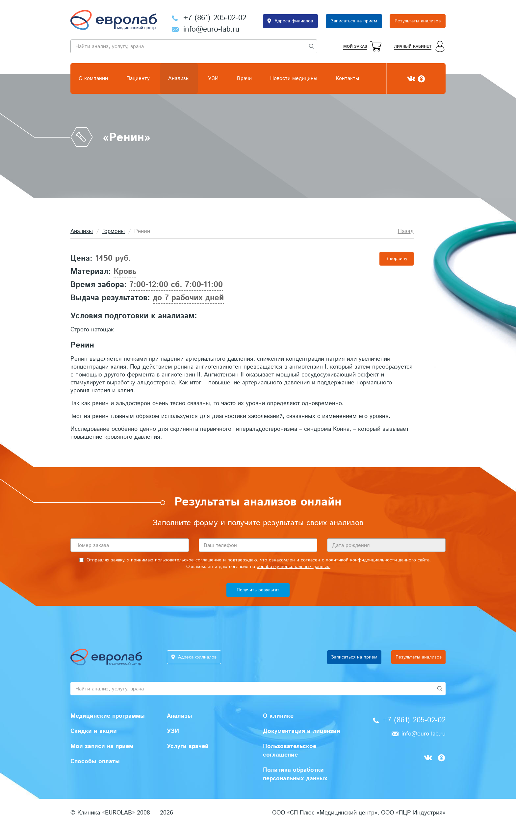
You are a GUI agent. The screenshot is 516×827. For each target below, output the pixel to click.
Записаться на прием (354, 21)
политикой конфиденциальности (361, 560)
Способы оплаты (95, 761)
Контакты (347, 78)
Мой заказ (355, 46)
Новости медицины (293, 78)
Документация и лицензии (301, 731)
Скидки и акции (93, 731)
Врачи (244, 78)
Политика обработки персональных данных (295, 774)
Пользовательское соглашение (289, 750)
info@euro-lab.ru (211, 29)
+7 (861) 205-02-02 (214, 18)
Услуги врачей (188, 746)
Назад (406, 231)
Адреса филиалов (293, 21)
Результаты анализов (418, 21)
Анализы (179, 78)
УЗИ (213, 78)
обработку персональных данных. (293, 566)
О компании (93, 78)
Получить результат (258, 590)
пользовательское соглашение (188, 560)
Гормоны (113, 231)
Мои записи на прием (101, 746)
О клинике (278, 716)
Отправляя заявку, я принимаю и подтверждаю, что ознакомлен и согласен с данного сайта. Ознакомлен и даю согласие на (255, 563)
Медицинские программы (107, 716)
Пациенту (138, 78)
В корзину (396, 258)
